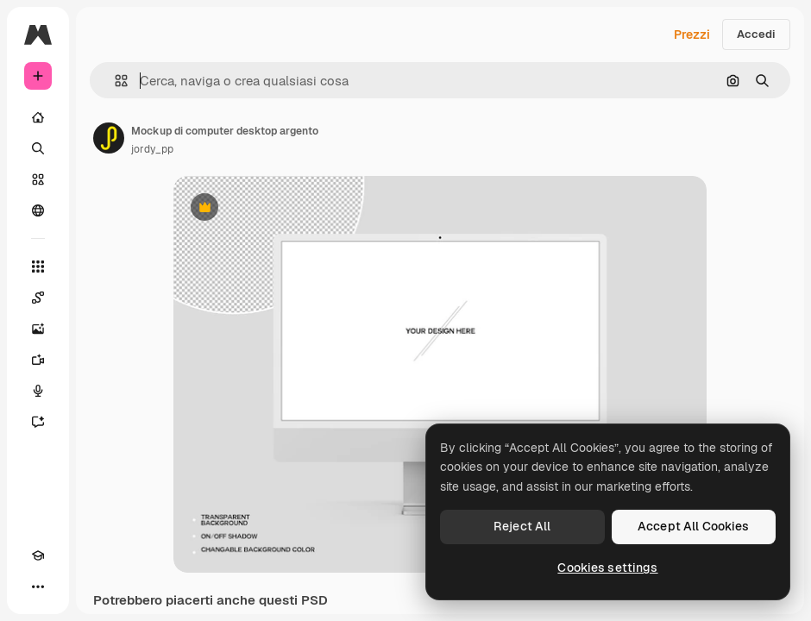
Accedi (756, 34)
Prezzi (692, 34)
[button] (114, 80)
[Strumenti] (38, 266)
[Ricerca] (38, 148)
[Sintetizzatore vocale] (38, 391)
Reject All (522, 526)
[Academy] (38, 555)
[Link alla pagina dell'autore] (108, 138)
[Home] (38, 117)
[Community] (38, 210)
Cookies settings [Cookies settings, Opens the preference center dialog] (607, 567)
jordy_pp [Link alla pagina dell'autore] (152, 149)
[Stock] (38, 179)
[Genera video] (38, 359)
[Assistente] (38, 422)
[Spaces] (38, 297)
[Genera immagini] (38, 328)
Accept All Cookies (694, 526)
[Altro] (38, 586)
